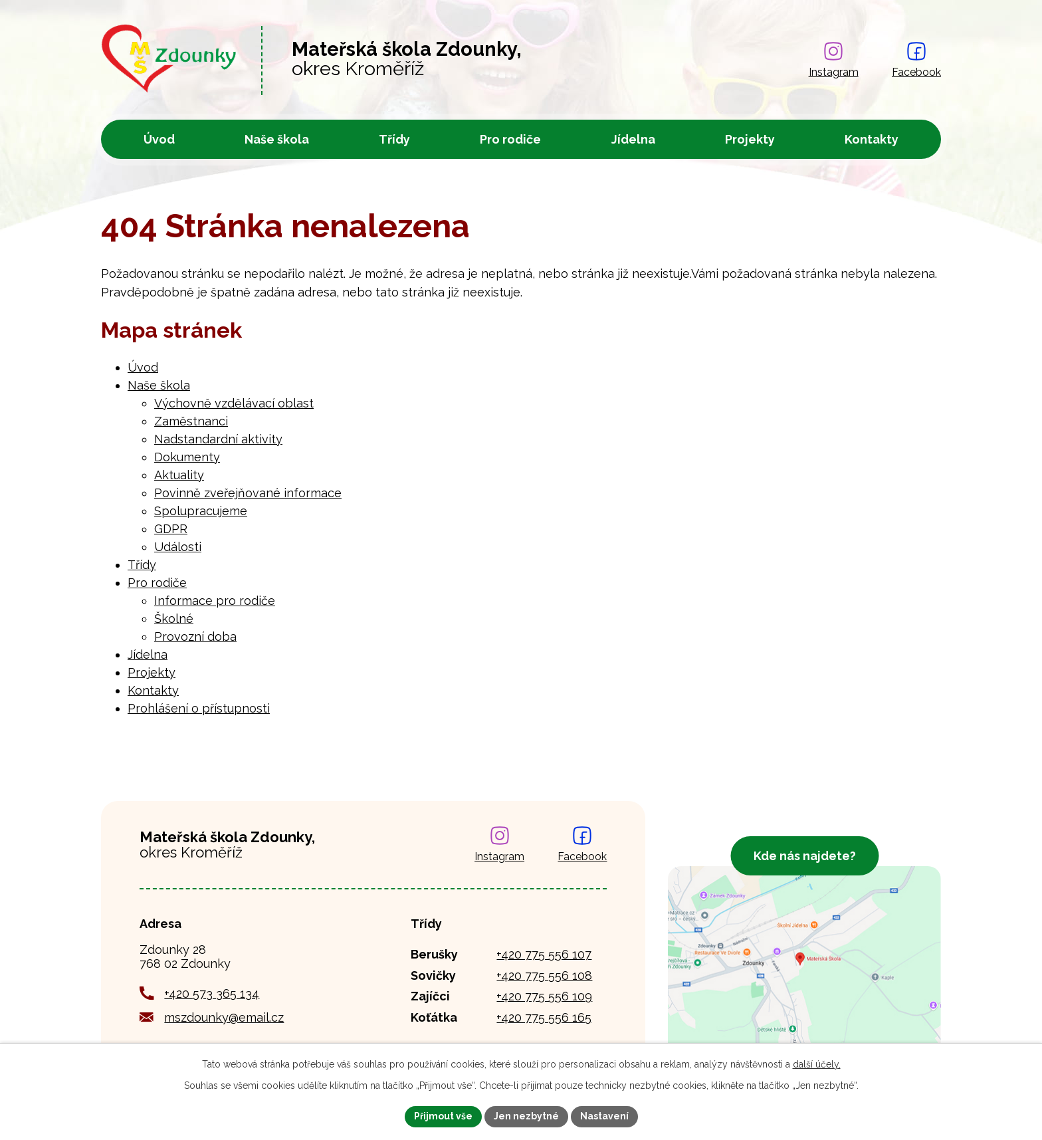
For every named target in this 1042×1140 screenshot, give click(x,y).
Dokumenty (187, 457)
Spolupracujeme (200, 511)
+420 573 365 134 (211, 993)
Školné (173, 619)
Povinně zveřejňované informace (248, 493)
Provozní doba (195, 636)
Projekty (750, 139)
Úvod (159, 139)
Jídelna (633, 139)
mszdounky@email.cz (224, 1017)
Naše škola (277, 139)
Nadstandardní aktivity (218, 439)
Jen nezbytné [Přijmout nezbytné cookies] (526, 1116)
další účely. (817, 1064)
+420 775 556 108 (544, 975)
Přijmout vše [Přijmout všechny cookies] (443, 1116)
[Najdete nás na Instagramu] (834, 60)
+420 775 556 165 (543, 1017)
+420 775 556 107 (543, 954)
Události (177, 547)
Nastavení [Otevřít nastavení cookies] (604, 1116)
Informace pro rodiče (214, 601)
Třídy (394, 139)
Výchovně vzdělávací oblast (234, 403)
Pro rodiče (510, 139)
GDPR (170, 529)
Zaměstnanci (191, 421)
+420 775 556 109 (544, 996)
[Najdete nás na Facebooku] (916, 60)
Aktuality (179, 475)
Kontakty (871, 139)
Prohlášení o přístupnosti (199, 708)
